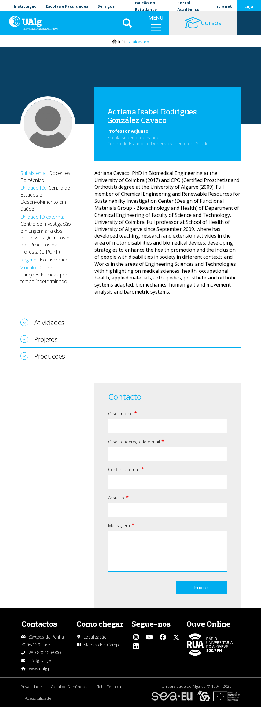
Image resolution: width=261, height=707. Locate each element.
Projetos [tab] (46, 339)
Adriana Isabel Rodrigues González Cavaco (152, 116)
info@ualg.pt (40, 661)
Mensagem (119, 526)
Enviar (201, 587)
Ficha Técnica (109, 686)
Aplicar (127, 24)
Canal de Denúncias (69, 686)
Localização (95, 637)
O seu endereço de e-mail (134, 442)
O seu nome (120, 414)
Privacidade (31, 686)
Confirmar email (124, 470)
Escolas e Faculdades (67, 6)
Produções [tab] (49, 356)
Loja (248, 6)
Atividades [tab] (49, 322)
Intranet (223, 6)
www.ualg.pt (40, 669)
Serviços (106, 6)
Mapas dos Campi (101, 645)
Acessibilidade (38, 698)
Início (123, 42)
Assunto (116, 498)
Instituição (25, 6)
